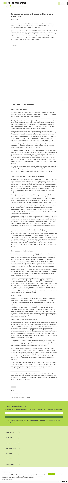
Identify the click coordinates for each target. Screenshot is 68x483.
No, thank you (60, 473)
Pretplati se (34, 416)
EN (61, 3)
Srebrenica (25, 393)
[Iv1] (37, 263)
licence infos (63, 100)
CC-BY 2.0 (26, 397)
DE (64, 3)
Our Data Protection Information (7, 479)
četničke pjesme (31, 263)
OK (51, 473)
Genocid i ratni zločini (16, 393)
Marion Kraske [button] (15, 19)
